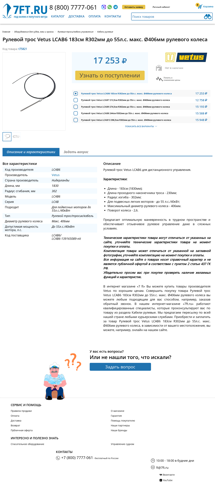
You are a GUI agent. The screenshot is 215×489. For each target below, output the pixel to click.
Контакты (112, 16)
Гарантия (116, 415)
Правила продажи (21, 410)
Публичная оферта (22, 430)
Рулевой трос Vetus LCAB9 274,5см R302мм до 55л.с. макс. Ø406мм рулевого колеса (125, 106)
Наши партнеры (120, 425)
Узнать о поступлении (110, 75)
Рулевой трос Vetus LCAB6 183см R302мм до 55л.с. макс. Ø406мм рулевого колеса (126, 93)
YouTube (168, 480)
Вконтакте (169, 474)
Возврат (15, 425)
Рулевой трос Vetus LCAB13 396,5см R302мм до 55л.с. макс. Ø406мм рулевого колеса (126, 119)
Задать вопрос (120, 367)
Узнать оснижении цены (172, 79)
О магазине (117, 410)
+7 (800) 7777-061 (77, 457)
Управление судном (122, 444)
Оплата (95, 16)
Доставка (76, 16)
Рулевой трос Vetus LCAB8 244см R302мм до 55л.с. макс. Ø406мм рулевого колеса (124, 113)
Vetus (56, 175)
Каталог (58, 16)
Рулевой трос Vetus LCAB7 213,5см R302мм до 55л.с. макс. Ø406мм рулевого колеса (125, 100)
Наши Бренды (119, 430)
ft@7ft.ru (162, 467)
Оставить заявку (133, 7)
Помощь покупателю (123, 420)
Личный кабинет (161, 7)
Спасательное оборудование (27, 444)
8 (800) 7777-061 (73, 7)
